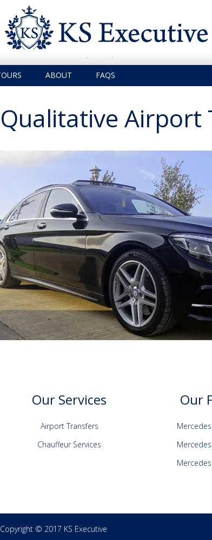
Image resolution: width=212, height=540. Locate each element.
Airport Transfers (69, 426)
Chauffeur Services (69, 444)
